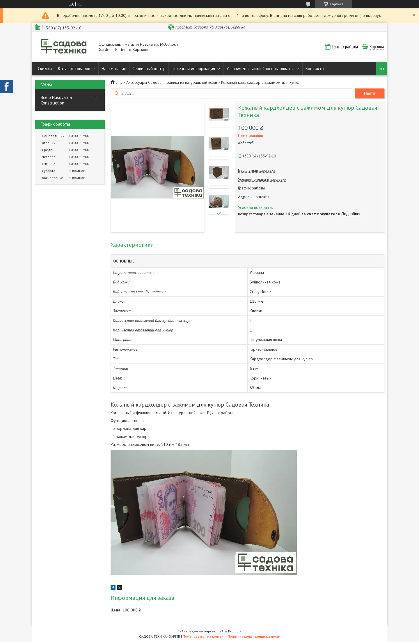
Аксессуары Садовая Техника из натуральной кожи (171, 82)
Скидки (45, 68)
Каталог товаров (74, 68)
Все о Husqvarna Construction (56, 100)
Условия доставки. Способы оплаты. (260, 68)
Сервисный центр (149, 68)
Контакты (315, 68)
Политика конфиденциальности (254, 636)
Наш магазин (114, 68)
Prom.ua (235, 631)
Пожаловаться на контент (204, 636)
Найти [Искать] (369, 93)
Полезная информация (193, 68)
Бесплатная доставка (256, 170)
